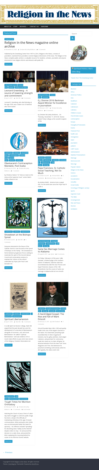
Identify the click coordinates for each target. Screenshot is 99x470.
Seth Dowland (56, 321)
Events (73, 128)
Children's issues (76, 113)
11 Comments (15, 409)
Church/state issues (10, 85)
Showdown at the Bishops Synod (17, 236)
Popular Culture (75, 167)
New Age (73, 164)
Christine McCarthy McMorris (28, 49)
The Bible (74, 197)
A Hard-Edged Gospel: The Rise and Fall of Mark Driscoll (51, 316)
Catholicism (8, 153)
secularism (74, 176)
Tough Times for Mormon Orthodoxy (17, 403)
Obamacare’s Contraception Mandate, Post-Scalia (18, 164)
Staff (15, 26)
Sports (73, 191)
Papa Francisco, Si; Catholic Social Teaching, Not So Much (51, 170)
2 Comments (26, 322)
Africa (72, 92)
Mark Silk (18, 98)
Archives (23, 26)
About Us (7, 26)
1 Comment (15, 171)
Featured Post (9, 39)
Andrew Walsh (56, 175)
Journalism (45, 97)
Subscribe (44, 26)
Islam (72, 140)
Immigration (74, 137)
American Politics (43, 95)
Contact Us (34, 26)
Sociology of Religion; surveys (80, 188)
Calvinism (41, 308)
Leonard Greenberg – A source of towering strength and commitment (18, 93)
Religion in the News (21, 87)
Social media (60, 311)
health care (74, 134)
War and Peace (75, 203)
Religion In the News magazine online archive (31, 44)
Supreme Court (75, 194)
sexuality (52, 311)
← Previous (7, 452)
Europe (73, 122)
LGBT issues (75, 149)
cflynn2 (52, 254)
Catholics (16, 153)
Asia (72, 98)
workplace (19, 160)
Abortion (41, 157)
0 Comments (41, 49)
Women (12, 160)
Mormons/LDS (14, 399)
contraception (14, 155)
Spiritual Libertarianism (16, 319)
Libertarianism (17, 316)
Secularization (75, 179)
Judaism (11, 87)
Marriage (46, 165)
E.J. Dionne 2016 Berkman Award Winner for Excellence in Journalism (52, 103)
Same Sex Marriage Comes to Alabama (51, 250)
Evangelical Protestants (52, 308)
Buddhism (74, 101)
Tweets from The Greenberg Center (82, 78)
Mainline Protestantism (78, 155)
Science (73, 173)
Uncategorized (75, 200)
